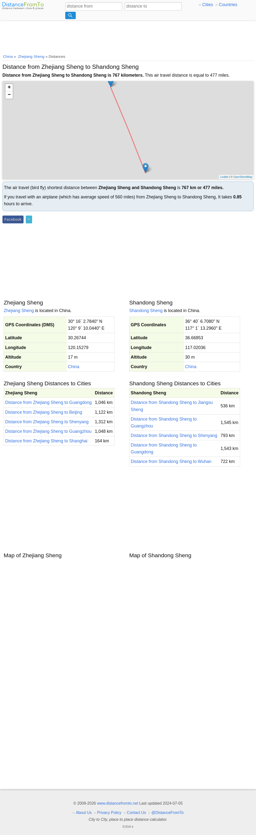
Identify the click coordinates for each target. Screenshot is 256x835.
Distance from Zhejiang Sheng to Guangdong (48, 402)
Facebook (13, 219)
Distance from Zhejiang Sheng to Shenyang (47, 421)
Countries (228, 4)
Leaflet (224, 176)
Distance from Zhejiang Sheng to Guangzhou (48, 431)
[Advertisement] (128, 36)
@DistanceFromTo (168, 813)
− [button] (9, 95)
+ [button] (9, 87)
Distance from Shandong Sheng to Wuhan (171, 461)
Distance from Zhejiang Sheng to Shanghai (46, 440)
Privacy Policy (109, 813)
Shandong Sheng (146, 310)
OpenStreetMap (242, 176)
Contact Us (136, 813)
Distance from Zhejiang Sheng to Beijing (43, 412)
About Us (84, 813)
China (73, 366)
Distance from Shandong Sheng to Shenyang (174, 435)
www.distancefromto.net (117, 803)
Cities (207, 4)
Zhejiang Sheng (19, 310)
